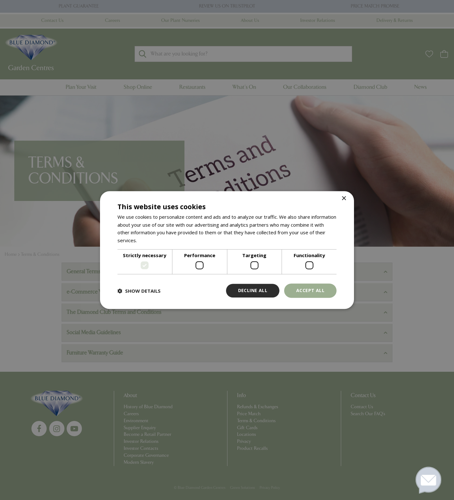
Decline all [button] (252, 291)
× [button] (343, 198)
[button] (139, 290)
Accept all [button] (310, 291)
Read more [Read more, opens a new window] (150, 240)
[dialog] (227, 250)
